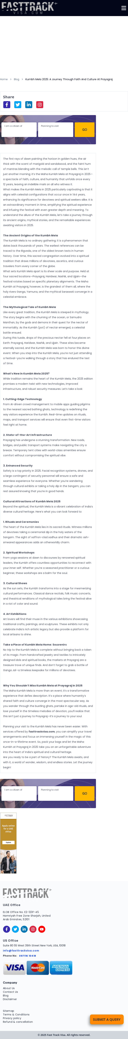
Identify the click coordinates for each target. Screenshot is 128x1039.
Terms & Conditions (16, 1014)
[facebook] (6, 104)
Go (84, 130)
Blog (16, 79)
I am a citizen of (13, 126)
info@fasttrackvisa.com (21, 950)
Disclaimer (10, 999)
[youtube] (41, 929)
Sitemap (8, 1011)
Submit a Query (106, 1019)
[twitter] (15, 929)
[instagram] (39, 104)
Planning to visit (50, 126)
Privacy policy (12, 1018)
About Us (9, 988)
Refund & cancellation (18, 1022)
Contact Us (10, 992)
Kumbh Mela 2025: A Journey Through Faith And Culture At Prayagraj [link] (69, 79)
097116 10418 (27, 956)
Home (4, 79)
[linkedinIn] (28, 104)
